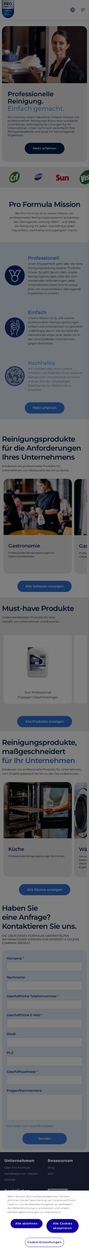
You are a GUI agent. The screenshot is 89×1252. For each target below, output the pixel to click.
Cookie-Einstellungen (44, 1242)
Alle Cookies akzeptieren (62, 1226)
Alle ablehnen (26, 1223)
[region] (44, 1221)
